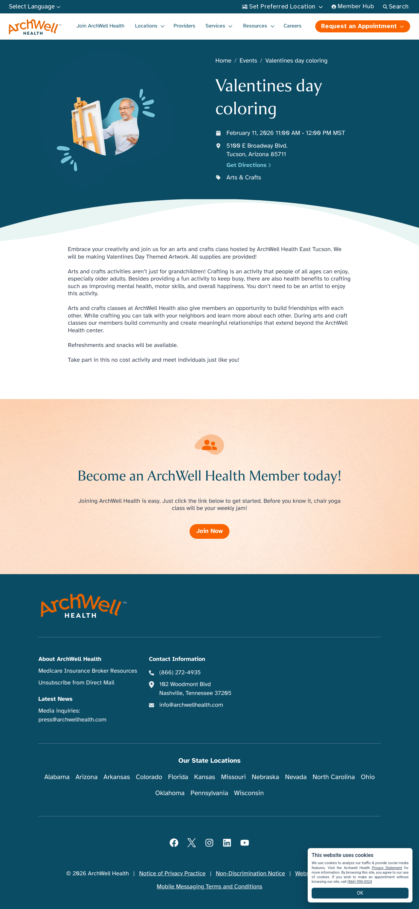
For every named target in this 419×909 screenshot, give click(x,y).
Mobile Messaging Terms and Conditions (209, 886)
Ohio (368, 777)
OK (360, 893)
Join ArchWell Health (100, 26)
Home (223, 61)
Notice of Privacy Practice (172, 873)
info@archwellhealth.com (191, 705)
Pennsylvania (209, 793)
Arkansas (116, 777)
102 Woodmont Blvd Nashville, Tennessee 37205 (195, 689)
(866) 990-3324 (359, 882)
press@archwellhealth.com (72, 719)
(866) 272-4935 (180, 672)
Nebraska (265, 777)
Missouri (233, 777)
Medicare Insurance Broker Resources (87, 671)
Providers (184, 26)
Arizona (87, 777)
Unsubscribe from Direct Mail (76, 682)
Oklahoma (170, 793)
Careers (292, 26)
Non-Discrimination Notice (250, 873)
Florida (178, 777)
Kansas (204, 777)
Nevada (296, 777)
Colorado (149, 777)
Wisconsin (249, 793)
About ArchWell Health (69, 659)
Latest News (55, 699)
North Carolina (334, 777)
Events (248, 61)
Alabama (57, 777)
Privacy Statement (387, 868)
